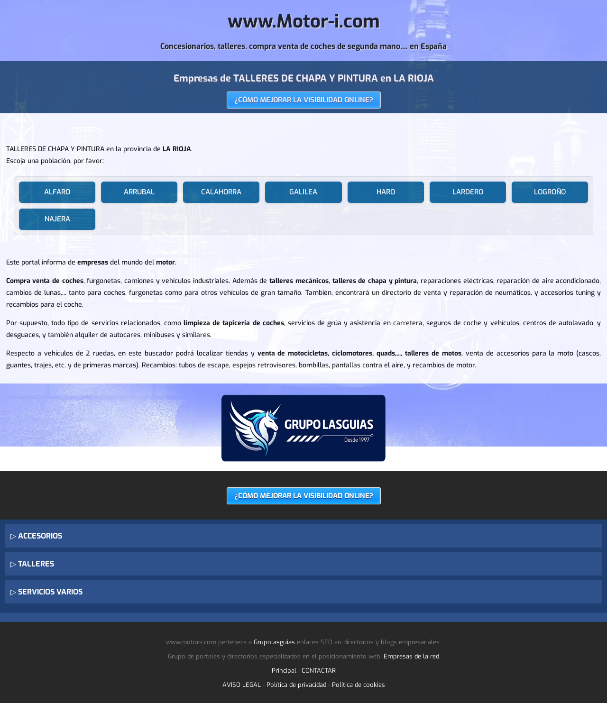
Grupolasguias (274, 642)
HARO (386, 192)
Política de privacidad (296, 685)
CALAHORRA (221, 192)
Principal (284, 670)
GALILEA (303, 192)
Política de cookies (358, 685)
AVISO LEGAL (241, 685)
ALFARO (57, 192)
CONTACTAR (319, 670)
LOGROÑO (550, 192)
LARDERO (467, 192)
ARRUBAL (139, 192)
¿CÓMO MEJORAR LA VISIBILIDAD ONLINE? (303, 100)
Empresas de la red (411, 656)
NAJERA (57, 219)
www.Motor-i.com (304, 21)
